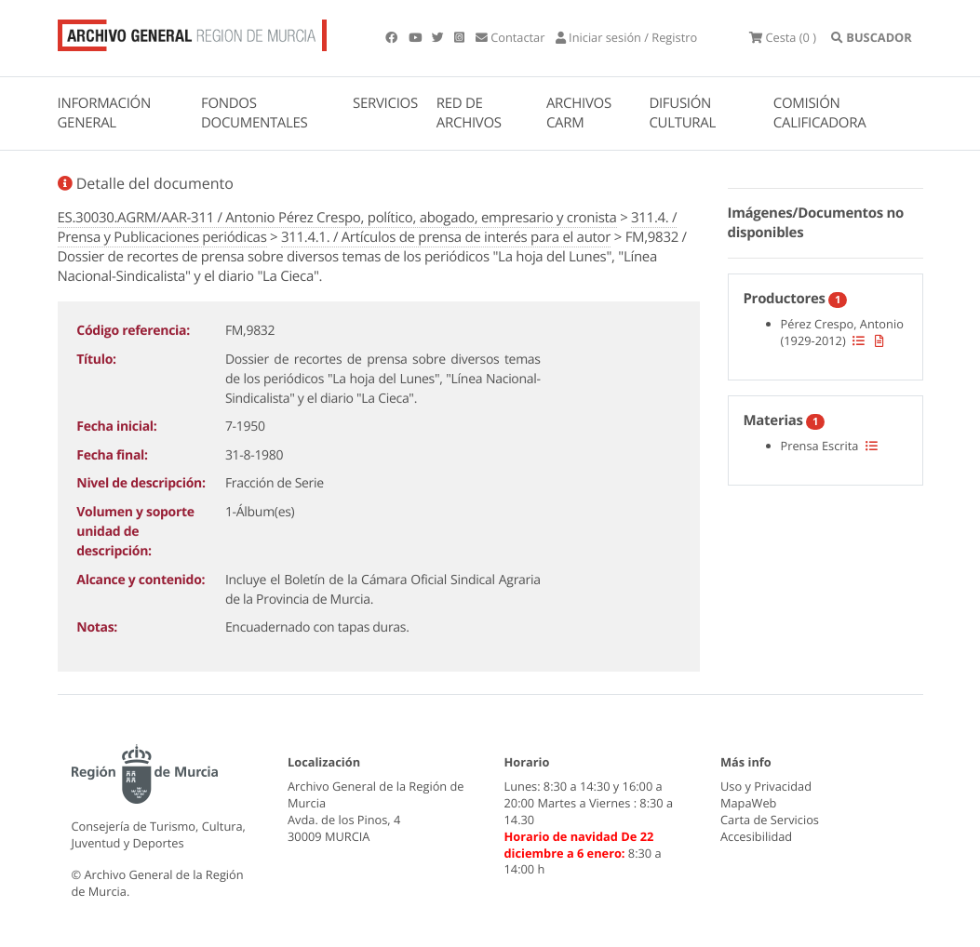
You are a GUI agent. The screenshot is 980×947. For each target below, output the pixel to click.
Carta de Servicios (769, 819)
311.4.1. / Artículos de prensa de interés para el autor (446, 237)
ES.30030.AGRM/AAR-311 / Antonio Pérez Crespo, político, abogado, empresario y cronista (337, 217)
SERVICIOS (385, 103)
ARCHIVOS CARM (578, 113)
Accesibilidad (756, 836)
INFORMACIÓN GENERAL (104, 113)
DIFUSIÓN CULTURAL (682, 113)
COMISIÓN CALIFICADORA (819, 113)
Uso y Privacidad (766, 786)
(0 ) (782, 37)
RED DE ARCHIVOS (469, 113)
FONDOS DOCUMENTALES (254, 113)
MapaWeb (748, 802)
